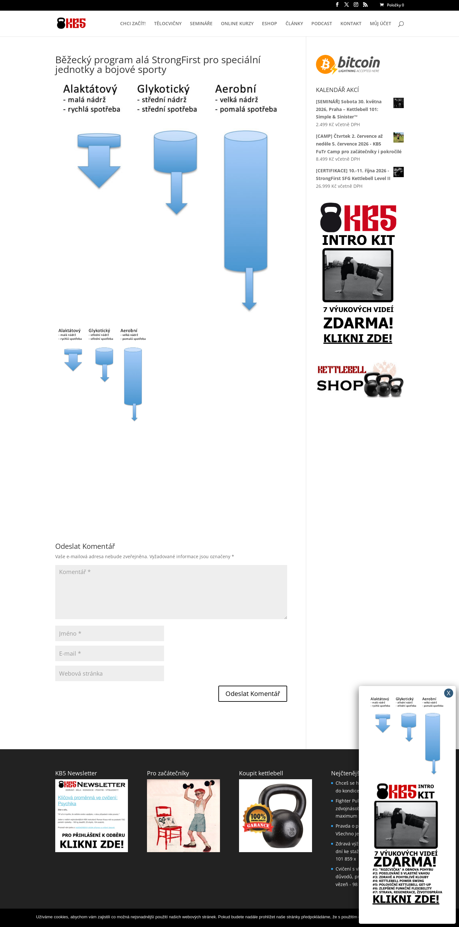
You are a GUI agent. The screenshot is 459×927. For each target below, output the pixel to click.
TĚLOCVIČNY (168, 23)
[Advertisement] (171, 467)
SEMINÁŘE (201, 23)
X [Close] (449, 693)
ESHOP (269, 23)
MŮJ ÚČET (380, 23)
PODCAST (321, 23)
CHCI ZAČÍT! (133, 23)
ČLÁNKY (294, 23)
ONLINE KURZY (237, 23)
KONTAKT (350, 23)
